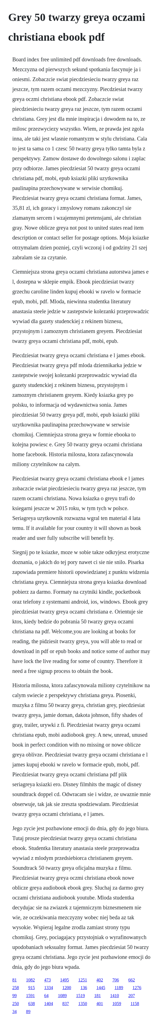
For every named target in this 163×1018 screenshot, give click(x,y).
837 (65, 1003)
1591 (30, 995)
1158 (135, 1003)
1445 (100, 987)
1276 (136, 987)
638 (31, 1003)
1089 (62, 995)
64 (46, 995)
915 (31, 987)
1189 (119, 987)
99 (14, 995)
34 (14, 1011)
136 (84, 987)
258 (15, 987)
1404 (48, 1003)
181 (97, 995)
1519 (80, 995)
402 (99, 980)
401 (99, 1003)
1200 (66, 987)
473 (47, 980)
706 (115, 980)
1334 (48, 987)
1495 (64, 980)
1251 (82, 980)
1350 (82, 1003)
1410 (114, 995)
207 (131, 995)
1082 (30, 980)
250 (15, 1003)
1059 (116, 1003)
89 (28, 1011)
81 (14, 980)
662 (131, 980)
